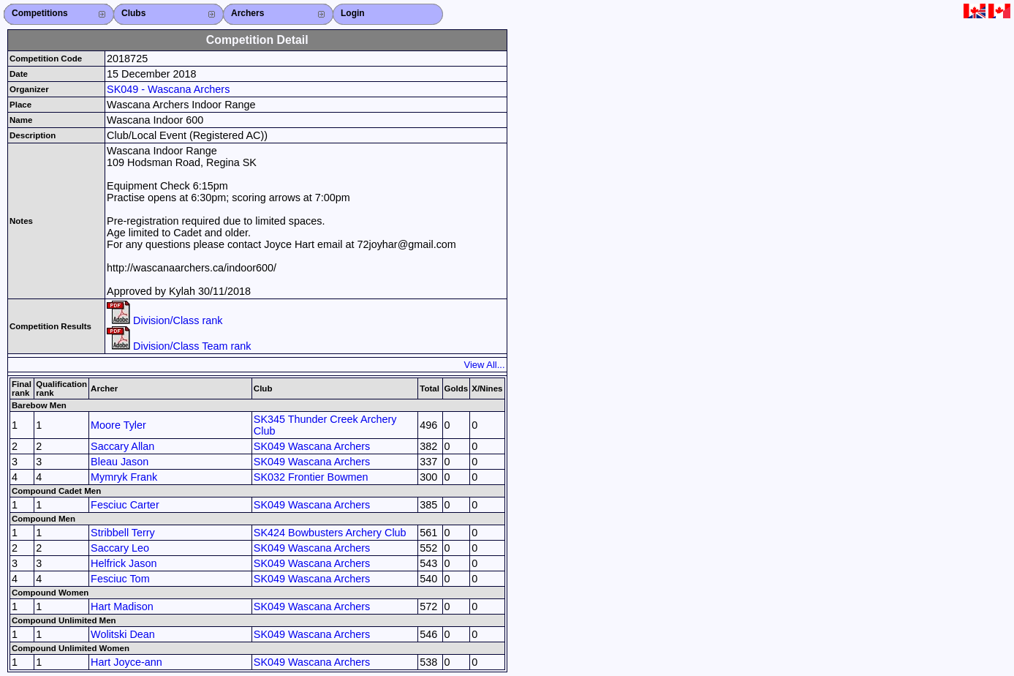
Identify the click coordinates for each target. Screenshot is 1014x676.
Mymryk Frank (124, 477)
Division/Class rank (164, 320)
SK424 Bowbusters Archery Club (330, 532)
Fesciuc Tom (120, 579)
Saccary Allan (122, 446)
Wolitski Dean (123, 634)
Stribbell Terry (123, 532)
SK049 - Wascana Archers (168, 89)
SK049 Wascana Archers (312, 446)
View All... (484, 364)
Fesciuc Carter (125, 505)
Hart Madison (122, 606)
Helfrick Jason (123, 563)
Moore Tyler (118, 425)
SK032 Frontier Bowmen (311, 477)
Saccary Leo (120, 548)
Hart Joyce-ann (126, 662)
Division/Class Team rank (179, 346)
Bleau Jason (119, 461)
